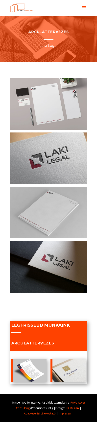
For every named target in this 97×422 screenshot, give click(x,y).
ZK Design (72, 408)
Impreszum (66, 413)
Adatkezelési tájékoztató (40, 413)
